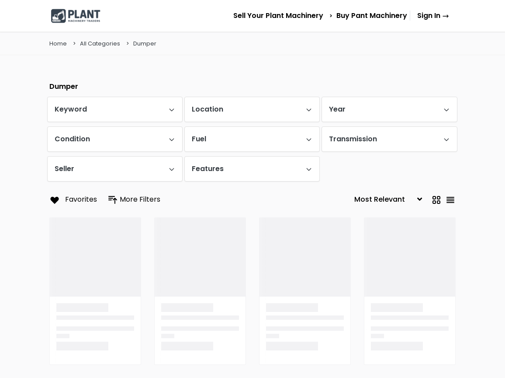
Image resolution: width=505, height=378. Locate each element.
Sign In (433, 15)
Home (58, 43)
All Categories (100, 43)
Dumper (144, 43)
